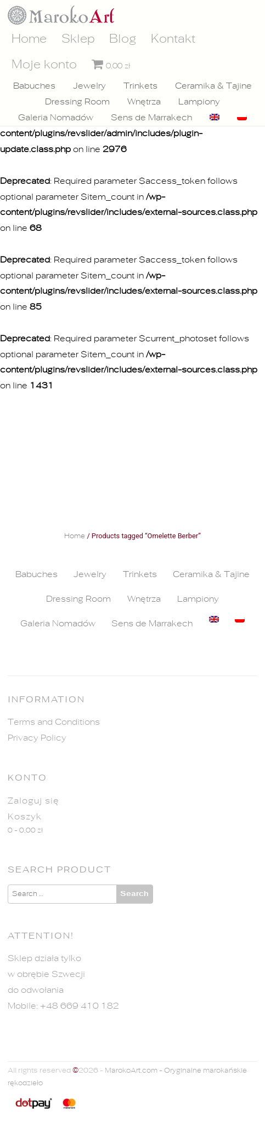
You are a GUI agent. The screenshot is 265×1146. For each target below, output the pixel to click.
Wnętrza (144, 101)
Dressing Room (77, 101)
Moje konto (44, 65)
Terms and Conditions (54, 722)
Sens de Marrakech (151, 117)
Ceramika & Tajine (213, 86)
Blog (123, 39)
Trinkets (140, 86)
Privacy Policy (37, 738)
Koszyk (25, 816)
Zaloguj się (33, 800)
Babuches (34, 86)
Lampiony (199, 101)
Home (29, 39)
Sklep (78, 39)
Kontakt (173, 39)
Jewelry (89, 86)
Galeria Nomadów (55, 117)
